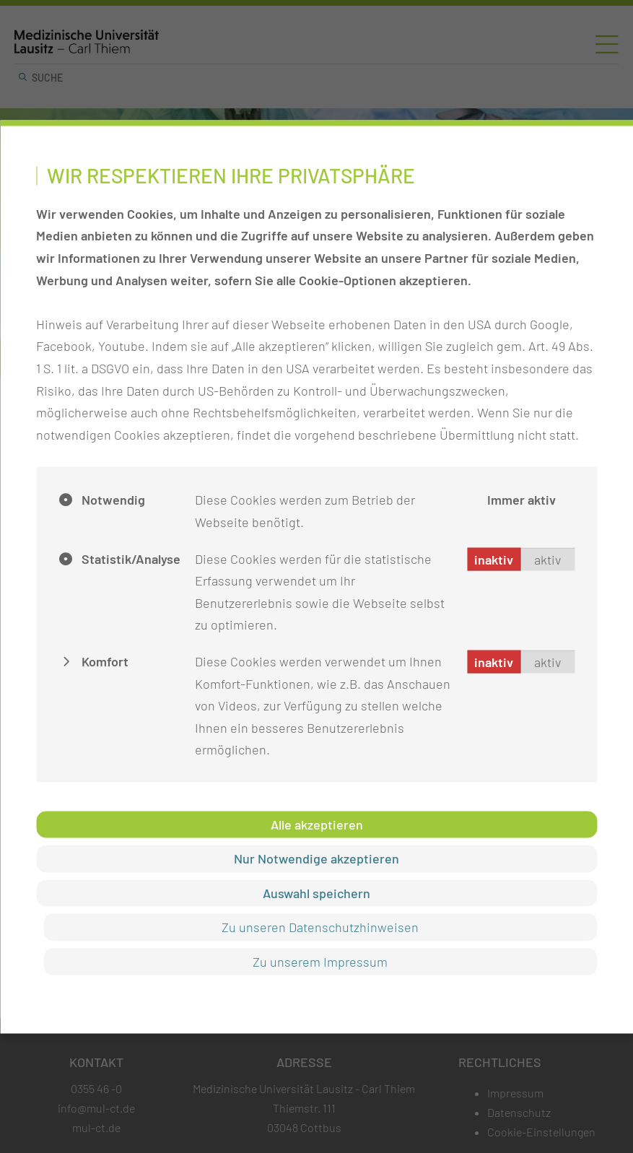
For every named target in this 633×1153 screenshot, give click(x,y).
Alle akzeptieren (317, 824)
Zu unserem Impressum (320, 961)
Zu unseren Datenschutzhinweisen (320, 927)
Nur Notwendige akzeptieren (316, 858)
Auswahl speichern (316, 892)
